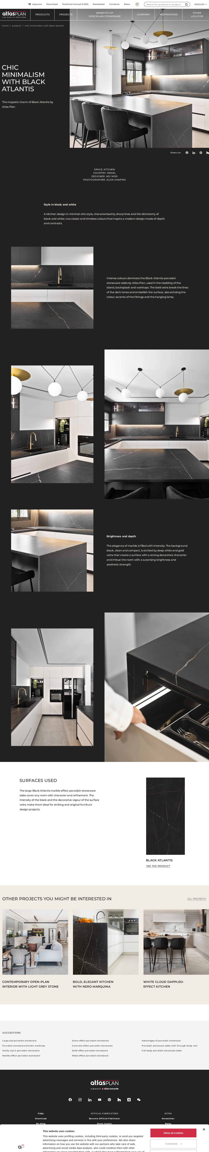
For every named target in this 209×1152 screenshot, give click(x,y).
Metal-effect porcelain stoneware (90, 1055)
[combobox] (163, 4)
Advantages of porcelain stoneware (161, 1040)
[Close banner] (204, 1103)
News (127, 4)
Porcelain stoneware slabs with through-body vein (170, 1045)
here (140, 1133)
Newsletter (99, 4)
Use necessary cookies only (173, 1127)
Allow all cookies (173, 1106)
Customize (173, 1117)
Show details (50, 1145)
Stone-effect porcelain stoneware (90, 1040)
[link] (201, 152)
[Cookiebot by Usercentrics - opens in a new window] (21, 1145)
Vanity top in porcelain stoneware (21, 1050)
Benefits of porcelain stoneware (105, 14)
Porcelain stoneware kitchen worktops (23, 1045)
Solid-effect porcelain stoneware (90, 1050)
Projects (65, 14)
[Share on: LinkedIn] (194, 152)
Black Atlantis (159, 860)
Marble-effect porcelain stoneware (21, 1055)
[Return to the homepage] (15, 14)
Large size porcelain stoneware (19, 1040)
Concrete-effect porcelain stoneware (92, 1045)
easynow (35, 4)
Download (52, 4)
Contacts (114, 4)
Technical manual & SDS (75, 4)
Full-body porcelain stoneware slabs (162, 1050)
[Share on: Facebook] (187, 152)
